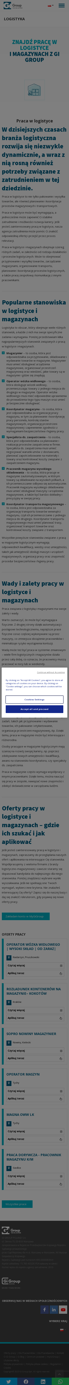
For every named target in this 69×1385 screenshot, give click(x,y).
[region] (34, 692)
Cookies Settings (34, 699)
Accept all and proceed (35, 709)
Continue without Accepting (51, 672)
